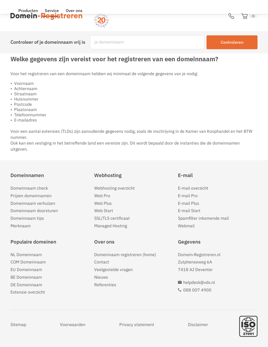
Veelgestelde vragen (113, 269)
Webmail (186, 225)
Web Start (103, 210)
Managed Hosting (110, 225)
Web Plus (103, 203)
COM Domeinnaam (28, 262)
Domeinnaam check (29, 188)
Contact (101, 262)
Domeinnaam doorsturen (34, 210)
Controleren (232, 42)
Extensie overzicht (27, 292)
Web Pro (102, 195)
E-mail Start (189, 210)
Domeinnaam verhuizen (32, 203)
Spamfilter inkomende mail (203, 218)
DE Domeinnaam (26, 284)
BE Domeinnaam (26, 277)
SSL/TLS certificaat (112, 218)
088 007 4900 (197, 290)
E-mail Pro (188, 195)
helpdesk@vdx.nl (199, 282)
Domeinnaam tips (27, 218)
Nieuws (101, 277)
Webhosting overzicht (114, 188)
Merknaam (20, 225)
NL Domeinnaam (26, 254)
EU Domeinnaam (26, 269)
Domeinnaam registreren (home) (125, 254)
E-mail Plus (188, 203)
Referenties (105, 284)
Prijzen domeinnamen (31, 195)
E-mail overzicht (193, 188)
